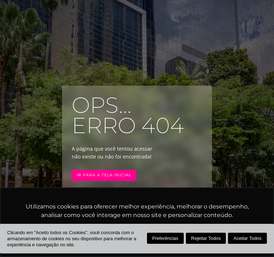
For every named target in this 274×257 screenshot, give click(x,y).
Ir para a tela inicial (104, 175)
